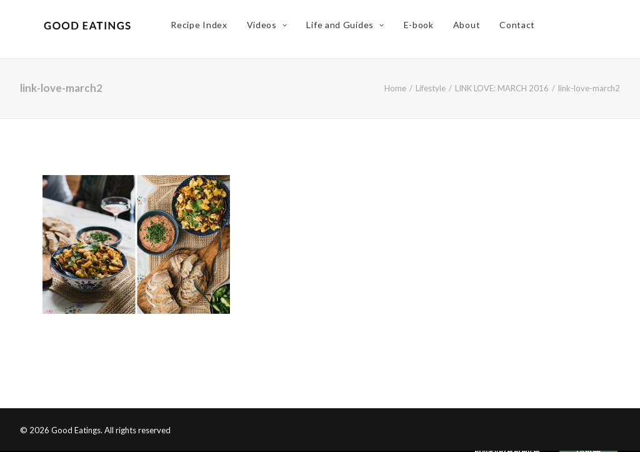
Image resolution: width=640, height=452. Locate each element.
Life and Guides (352, 29)
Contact (524, 29)
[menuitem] (206, 29)
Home (395, 88)
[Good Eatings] (90, 29)
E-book (426, 29)
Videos (274, 29)
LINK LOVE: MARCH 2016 (502, 88)
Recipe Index (206, 29)
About (474, 29)
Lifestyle (431, 88)
